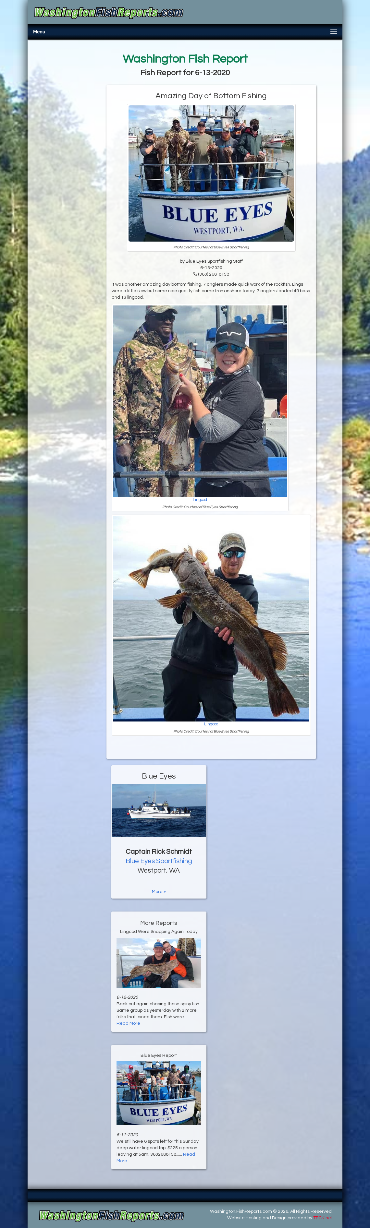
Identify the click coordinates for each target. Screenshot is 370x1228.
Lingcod (200, 500)
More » (159, 891)
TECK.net (323, 1218)
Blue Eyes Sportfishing (159, 861)
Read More (128, 1023)
